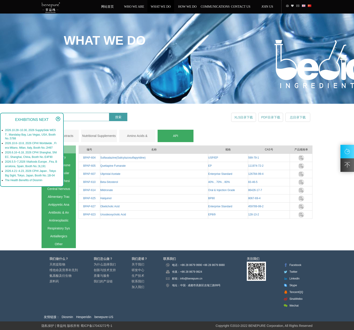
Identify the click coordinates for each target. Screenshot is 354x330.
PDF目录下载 (270, 117)
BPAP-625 (89, 198)
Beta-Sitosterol (109, 182)
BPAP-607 (89, 173)
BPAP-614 (89, 190)
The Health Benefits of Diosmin (23, 180)
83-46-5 (252, 182)
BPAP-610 (89, 182)
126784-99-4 (255, 173)
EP (210, 165)
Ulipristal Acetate (110, 173)
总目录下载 (298, 117)
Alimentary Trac (59, 196)
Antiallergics (58, 236)
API (175, 136)
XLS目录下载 (243, 117)
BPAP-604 (89, 157)
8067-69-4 (254, 198)
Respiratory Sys (59, 228)
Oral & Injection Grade (221, 190)
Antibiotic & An (59, 212)
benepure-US (103, 317)
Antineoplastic (58, 220)
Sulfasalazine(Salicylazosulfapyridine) (123, 157)
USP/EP (213, 157)
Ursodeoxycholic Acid (113, 214)
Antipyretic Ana (58, 204)
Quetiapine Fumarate (113, 165)
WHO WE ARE (134, 6)
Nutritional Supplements (99, 136)
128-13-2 (253, 214)
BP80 (211, 198)
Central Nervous (58, 189)
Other (59, 244)
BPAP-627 (89, 206)
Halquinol (106, 198)
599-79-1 (253, 157)
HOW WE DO (187, 6)
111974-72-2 (255, 165)
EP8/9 (212, 214)
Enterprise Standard (220, 173)
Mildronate (106, 190)
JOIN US (267, 6)
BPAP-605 (89, 165)
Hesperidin (83, 317)
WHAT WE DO (161, 6)
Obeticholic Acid (109, 206)
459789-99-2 (255, 206)
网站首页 (107, 6)
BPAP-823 (89, 214)
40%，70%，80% (219, 182)
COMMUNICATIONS (214, 6)
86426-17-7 (255, 190)
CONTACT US (240, 6)
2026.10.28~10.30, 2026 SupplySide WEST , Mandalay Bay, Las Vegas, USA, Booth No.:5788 (30, 134)
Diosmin (67, 317)
